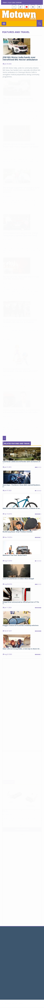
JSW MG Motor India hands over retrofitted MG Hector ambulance (20, 58)
